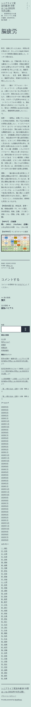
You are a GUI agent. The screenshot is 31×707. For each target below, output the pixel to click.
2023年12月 (5, 489)
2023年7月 (4, 503)
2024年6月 (4, 472)
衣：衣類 (4, 661)
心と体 (3, 339)
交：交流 (4, 551)
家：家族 (4, 576)
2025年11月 (5, 424)
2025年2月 (4, 449)
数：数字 (4, 602)
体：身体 (4, 559)
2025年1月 (4, 452)
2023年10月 (5, 495)
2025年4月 (4, 444)
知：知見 (4, 636)
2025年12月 (5, 421)
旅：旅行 (4, 608)
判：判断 (4, 568)
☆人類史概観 (5, 379)
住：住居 (4, 557)
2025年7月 (4, 435)
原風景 (3, 345)
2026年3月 (4, 413)
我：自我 (4, 593)
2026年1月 (4, 418)
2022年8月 (4, 534)
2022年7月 (4, 537)
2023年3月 (4, 514)
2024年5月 (4, 475)
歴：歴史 (4, 619)
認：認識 (4, 670)
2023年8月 (4, 500)
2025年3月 (4, 446)
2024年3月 (4, 480)
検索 (2, 325)
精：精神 (4, 642)
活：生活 (4, 625)
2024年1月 (4, 486)
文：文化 (4, 605)
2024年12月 (5, 455)
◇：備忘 (4, 548)
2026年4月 (4, 410)
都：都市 (4, 676)
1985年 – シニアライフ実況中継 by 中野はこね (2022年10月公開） (15, 371)
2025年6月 (4, 438)
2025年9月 (4, 429)
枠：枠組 (4, 613)
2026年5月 (4, 407)
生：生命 (4, 630)
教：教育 (4, 599)
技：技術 (4, 596)
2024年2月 (4, 483)
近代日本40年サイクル (8, 368)
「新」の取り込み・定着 (9, 389)
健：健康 (4, 565)
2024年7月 (4, 469)
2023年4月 (4, 512)
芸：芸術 (4, 656)
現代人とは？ (5, 342)
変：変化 (4, 571)
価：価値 (4, 562)
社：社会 (4, 639)
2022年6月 (4, 540)
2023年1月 (4, 520)
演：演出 (4, 627)
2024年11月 (5, 458)
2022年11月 (5, 526)
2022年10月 (5, 529)
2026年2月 (4, 415)
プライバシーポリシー (8, 696)
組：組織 (4, 644)
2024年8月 (4, 466)
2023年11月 (5, 492)
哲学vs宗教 (5, 358)
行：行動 (4, 659)
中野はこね (9, 265)
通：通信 (4, 673)
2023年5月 (4, 509)
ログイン (22, 284)
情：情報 (4, 588)
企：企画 (4, 554)
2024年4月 (4, 478)
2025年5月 (4, 441)
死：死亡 (4, 622)
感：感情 (4, 591)
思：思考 (4, 585)
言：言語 (4, 667)
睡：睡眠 (4, 633)
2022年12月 (5, 523)
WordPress (18, 700)
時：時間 (4, 610)
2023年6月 (4, 506)
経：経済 (4, 647)
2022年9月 (4, 531)
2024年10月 (5, 461)
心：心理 (4, 582)
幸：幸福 (4, 579)
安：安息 (11, 268)
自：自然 (4, 653)
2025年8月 (4, 432)
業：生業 (4, 616)
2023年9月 (4, 497)
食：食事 (4, 678)
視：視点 (4, 664)
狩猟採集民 (5, 350)
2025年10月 (5, 427)
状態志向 (4, 347)
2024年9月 (4, 463)
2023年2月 (4, 517)
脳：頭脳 (4, 650)
